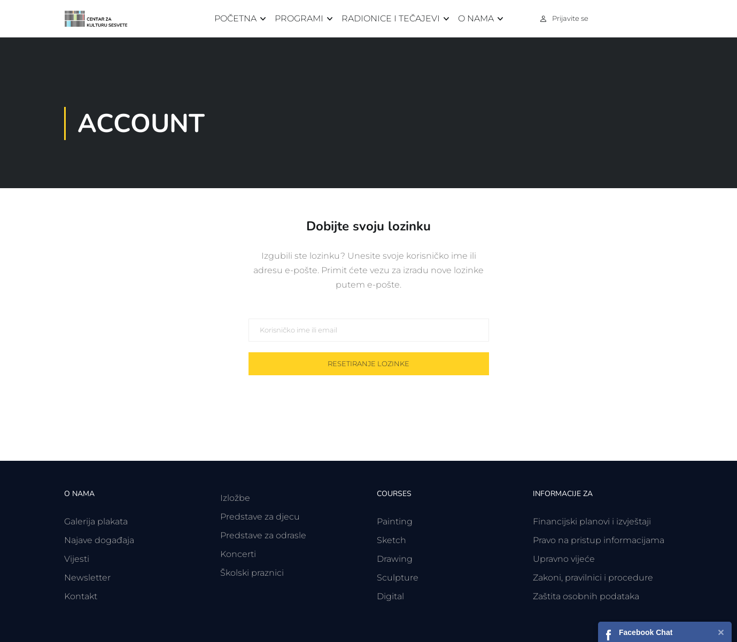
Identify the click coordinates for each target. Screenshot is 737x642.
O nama (476, 18)
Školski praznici (252, 573)
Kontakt (80, 596)
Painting (395, 521)
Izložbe (235, 498)
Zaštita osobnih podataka (586, 596)
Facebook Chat (645, 632)
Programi (299, 18)
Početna (235, 18)
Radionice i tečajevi (391, 18)
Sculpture (397, 578)
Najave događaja (99, 540)
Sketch (391, 540)
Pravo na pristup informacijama (598, 540)
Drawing (395, 559)
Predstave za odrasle (263, 535)
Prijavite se (570, 18)
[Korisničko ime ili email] (369, 330)
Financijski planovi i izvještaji (592, 521)
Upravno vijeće (564, 559)
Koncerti (238, 554)
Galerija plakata (96, 521)
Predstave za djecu (260, 517)
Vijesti (76, 559)
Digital (390, 596)
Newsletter (87, 578)
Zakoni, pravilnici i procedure (593, 578)
